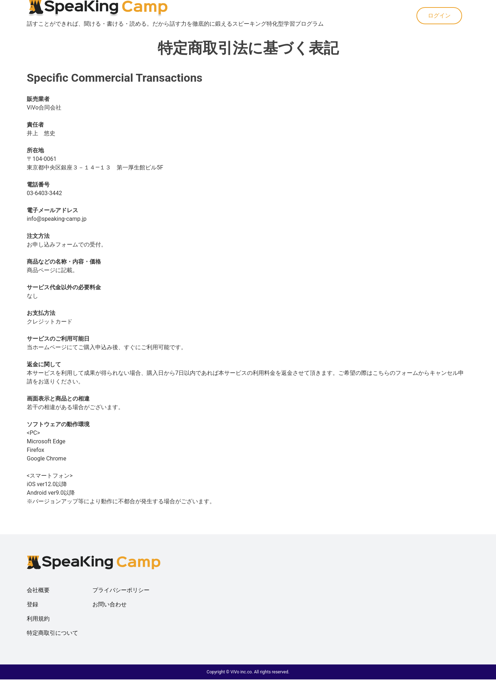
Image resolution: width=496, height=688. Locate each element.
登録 (32, 604)
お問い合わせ (109, 604)
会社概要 (38, 590)
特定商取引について (52, 633)
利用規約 (38, 618)
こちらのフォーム (395, 373)
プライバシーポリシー (121, 590)
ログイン (439, 15)
